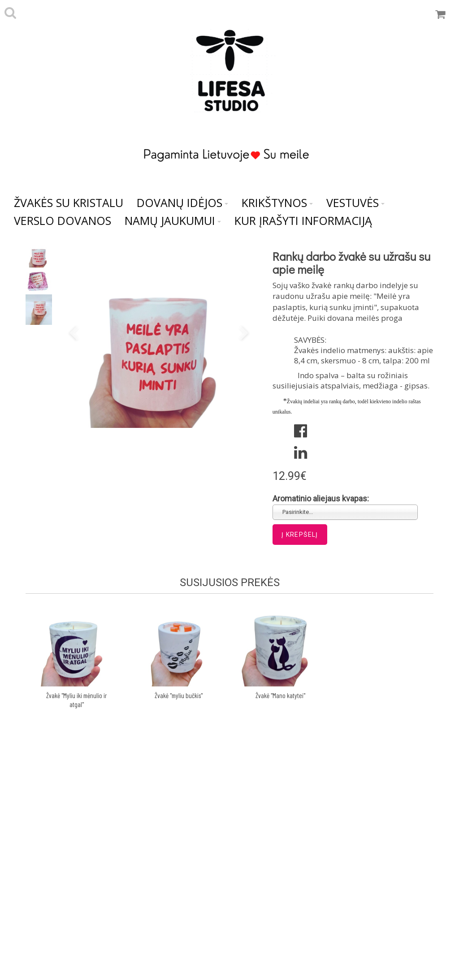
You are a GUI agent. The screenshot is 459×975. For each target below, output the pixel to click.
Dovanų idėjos (182, 202)
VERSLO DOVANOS (62, 220)
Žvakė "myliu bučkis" (179, 695)
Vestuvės (355, 202)
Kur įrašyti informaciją (303, 220)
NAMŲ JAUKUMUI (173, 220)
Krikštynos (277, 202)
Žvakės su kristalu (68, 202)
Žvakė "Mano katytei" (280, 695)
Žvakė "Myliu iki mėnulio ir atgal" (76, 699)
